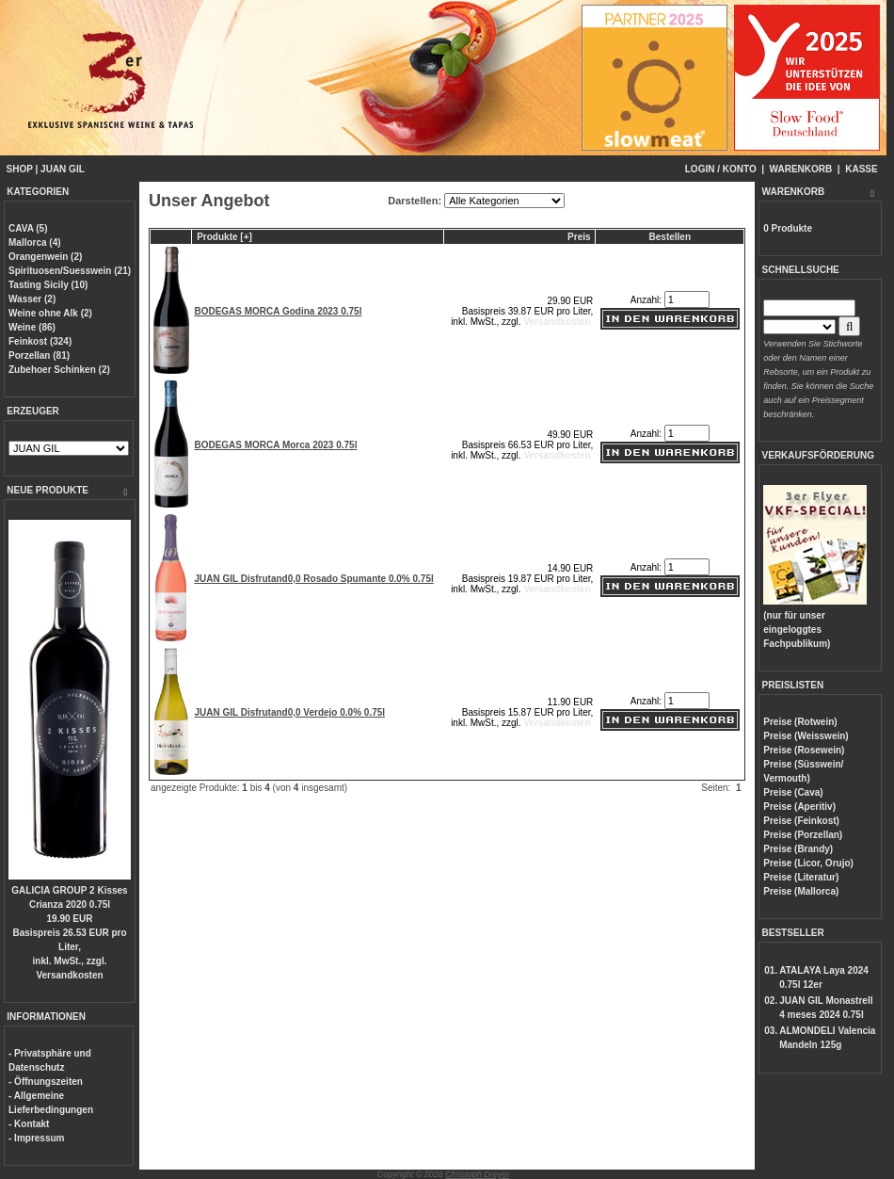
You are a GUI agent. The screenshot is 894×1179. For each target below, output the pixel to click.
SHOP (20, 169)
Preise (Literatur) (800, 877)
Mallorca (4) (34, 242)
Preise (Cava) (792, 792)
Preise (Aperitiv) (799, 806)
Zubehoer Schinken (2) (59, 369)
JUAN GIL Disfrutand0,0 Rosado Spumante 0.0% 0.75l (313, 578)
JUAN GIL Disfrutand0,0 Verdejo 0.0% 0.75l (289, 712)
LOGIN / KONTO (721, 169)
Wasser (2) (32, 299)
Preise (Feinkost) (801, 821)
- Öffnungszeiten (45, 1081)
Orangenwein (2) (45, 256)
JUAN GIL (62, 169)
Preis (578, 237)
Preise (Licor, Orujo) (808, 863)
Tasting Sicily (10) (48, 285)
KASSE (861, 169)
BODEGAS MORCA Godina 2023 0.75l (277, 311)
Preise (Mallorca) (800, 891)
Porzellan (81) (39, 355)
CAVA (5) (27, 228)
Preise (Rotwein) (800, 722)
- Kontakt (28, 1124)
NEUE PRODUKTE (47, 490)
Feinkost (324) (40, 341)
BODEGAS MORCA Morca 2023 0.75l (275, 445)
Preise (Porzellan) (802, 835)
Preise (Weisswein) (805, 736)
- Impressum (36, 1138)
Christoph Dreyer (477, 1174)
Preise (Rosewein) (803, 750)
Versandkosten (69, 975)
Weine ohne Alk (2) (50, 313)
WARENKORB (801, 169)
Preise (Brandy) (798, 849)
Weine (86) (32, 327)
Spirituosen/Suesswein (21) (69, 271)
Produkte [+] (224, 237)
